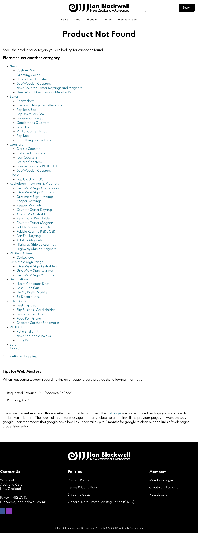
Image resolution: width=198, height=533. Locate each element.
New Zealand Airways (33, 336)
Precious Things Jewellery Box (39, 105)
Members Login (127, 20)
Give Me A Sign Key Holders (37, 188)
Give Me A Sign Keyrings (35, 270)
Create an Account (163, 487)
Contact (107, 20)
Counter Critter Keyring (34, 209)
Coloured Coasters (30, 153)
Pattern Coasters (29, 162)
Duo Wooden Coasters (33, 83)
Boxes (14, 96)
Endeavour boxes (29, 118)
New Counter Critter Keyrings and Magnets (49, 88)
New (13, 66)
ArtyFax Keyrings (29, 235)
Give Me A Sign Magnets (35, 192)
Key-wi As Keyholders (33, 214)
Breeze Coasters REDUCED (36, 166)
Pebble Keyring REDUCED (35, 231)
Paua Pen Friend (28, 318)
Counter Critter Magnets (34, 223)
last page (114, 413)
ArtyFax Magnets (29, 240)
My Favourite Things (31, 131)
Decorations (19, 279)
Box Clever (24, 127)
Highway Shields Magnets (36, 249)
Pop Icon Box (26, 109)
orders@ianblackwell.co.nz (25, 502)
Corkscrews (25, 257)
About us (91, 20)
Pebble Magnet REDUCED (36, 227)
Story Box (23, 340)
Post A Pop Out (27, 288)
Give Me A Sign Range (27, 262)
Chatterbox (25, 101)
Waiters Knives (21, 253)
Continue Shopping (22, 356)
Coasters (16, 144)
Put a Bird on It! (27, 331)
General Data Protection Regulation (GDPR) (101, 502)
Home (64, 20)
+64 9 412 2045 (15, 497)
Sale (13, 344)
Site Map (90, 528)
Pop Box (22, 136)
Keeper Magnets (28, 205)
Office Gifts (18, 301)
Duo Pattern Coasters (32, 79)
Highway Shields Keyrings (36, 244)
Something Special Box (33, 140)
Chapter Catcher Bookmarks (37, 323)
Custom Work (26, 70)
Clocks (14, 175)
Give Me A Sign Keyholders (37, 266)
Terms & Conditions (82, 487)
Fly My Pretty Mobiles (32, 292)
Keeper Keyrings (28, 201)
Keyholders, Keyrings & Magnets (34, 183)
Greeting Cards (28, 75)
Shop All (16, 349)
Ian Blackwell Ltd (76, 528)
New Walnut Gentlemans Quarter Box (45, 92)
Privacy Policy (78, 480)
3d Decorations (28, 296)
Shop (77, 20)
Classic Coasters (28, 148)
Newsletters (158, 494)
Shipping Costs (79, 494)
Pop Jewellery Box (30, 114)
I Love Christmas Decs (32, 283)
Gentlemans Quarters (32, 122)
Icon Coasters (26, 157)
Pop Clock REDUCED (32, 179)
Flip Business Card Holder (35, 310)
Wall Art (16, 327)
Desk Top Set (26, 305)
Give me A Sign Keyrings (34, 196)
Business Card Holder (32, 314)
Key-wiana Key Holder (33, 218)
